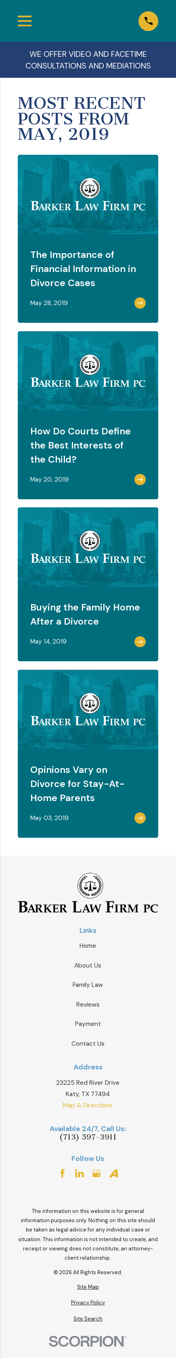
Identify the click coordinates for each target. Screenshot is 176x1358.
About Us (87, 965)
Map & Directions (88, 1105)
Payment (88, 1024)
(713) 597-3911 (88, 1137)
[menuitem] (88, 1287)
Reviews (88, 1005)
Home (88, 946)
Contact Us (88, 1044)
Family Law (88, 985)
